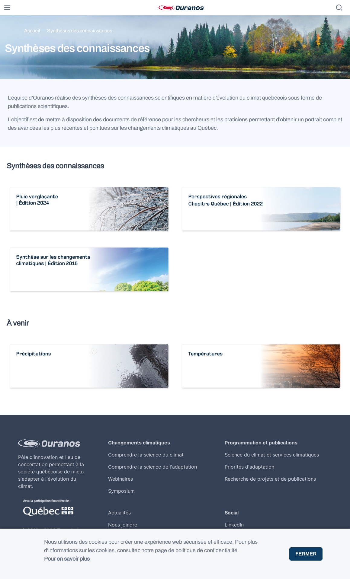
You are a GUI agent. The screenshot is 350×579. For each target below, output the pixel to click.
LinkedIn (234, 525)
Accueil (32, 30)
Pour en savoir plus (67, 559)
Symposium (121, 491)
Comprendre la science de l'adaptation (152, 467)
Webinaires (120, 479)
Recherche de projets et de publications (270, 479)
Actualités (119, 513)
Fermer (305, 553)
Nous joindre (122, 525)
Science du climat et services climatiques (272, 455)
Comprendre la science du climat (146, 455)
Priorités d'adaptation (249, 467)
